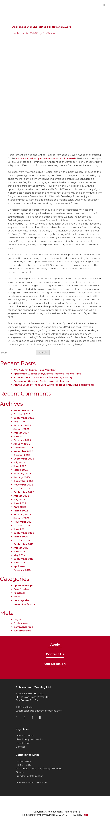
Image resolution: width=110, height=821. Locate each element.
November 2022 (23, 484)
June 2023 (20, 466)
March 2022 (21, 510)
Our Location (55, 664)
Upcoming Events (24, 604)
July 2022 (19, 499)
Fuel (85, 814)
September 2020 (24, 532)
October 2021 (22, 525)
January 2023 (22, 477)
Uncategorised (22, 600)
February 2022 (22, 514)
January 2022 (22, 518)
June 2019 (20, 551)
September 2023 (24, 458)
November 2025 (23, 410)
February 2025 (22, 425)
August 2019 (21, 547)
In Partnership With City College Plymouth (39, 768)
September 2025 (24, 417)
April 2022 (20, 506)
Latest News (23, 743)
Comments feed (23, 626)
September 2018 (23, 558)
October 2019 (22, 540)
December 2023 (23, 447)
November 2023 (23, 451)
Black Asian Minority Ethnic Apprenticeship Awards (46, 158)
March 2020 (21, 536)
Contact (20, 746)
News (17, 596)
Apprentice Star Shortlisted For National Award (41, 26)
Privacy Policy (23, 764)
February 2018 (22, 570)
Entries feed (21, 623)
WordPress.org (22, 630)
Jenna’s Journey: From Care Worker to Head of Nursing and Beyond (54, 384)
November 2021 (23, 521)
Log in (17, 619)
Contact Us (55, 654)
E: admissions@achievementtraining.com (39, 710)
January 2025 (21, 429)
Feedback (19, 592)
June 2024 (20, 436)
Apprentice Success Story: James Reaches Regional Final (47, 373)
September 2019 (23, 544)
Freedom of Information (29, 775)
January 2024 (22, 443)
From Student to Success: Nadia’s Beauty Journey (43, 377)
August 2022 (21, 495)
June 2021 (20, 529)
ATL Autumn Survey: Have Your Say (34, 369)
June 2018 (20, 562)
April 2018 (19, 566)
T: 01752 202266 (24, 707)
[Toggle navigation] (104, 5)
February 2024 (22, 440)
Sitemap (20, 772)
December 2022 (23, 480)
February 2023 (22, 473)
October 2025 (22, 414)
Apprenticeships (23, 585)
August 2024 (21, 432)
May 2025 (19, 421)
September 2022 (24, 492)
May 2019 (19, 555)
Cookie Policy (23, 761)
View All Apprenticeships (29, 739)
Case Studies (21, 589)
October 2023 (22, 454)
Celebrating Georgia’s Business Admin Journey (41, 381)
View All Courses (25, 735)
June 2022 (20, 503)
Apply (55, 644)
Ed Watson (48, 33)
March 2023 (21, 469)
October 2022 (22, 488)
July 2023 (19, 462)
